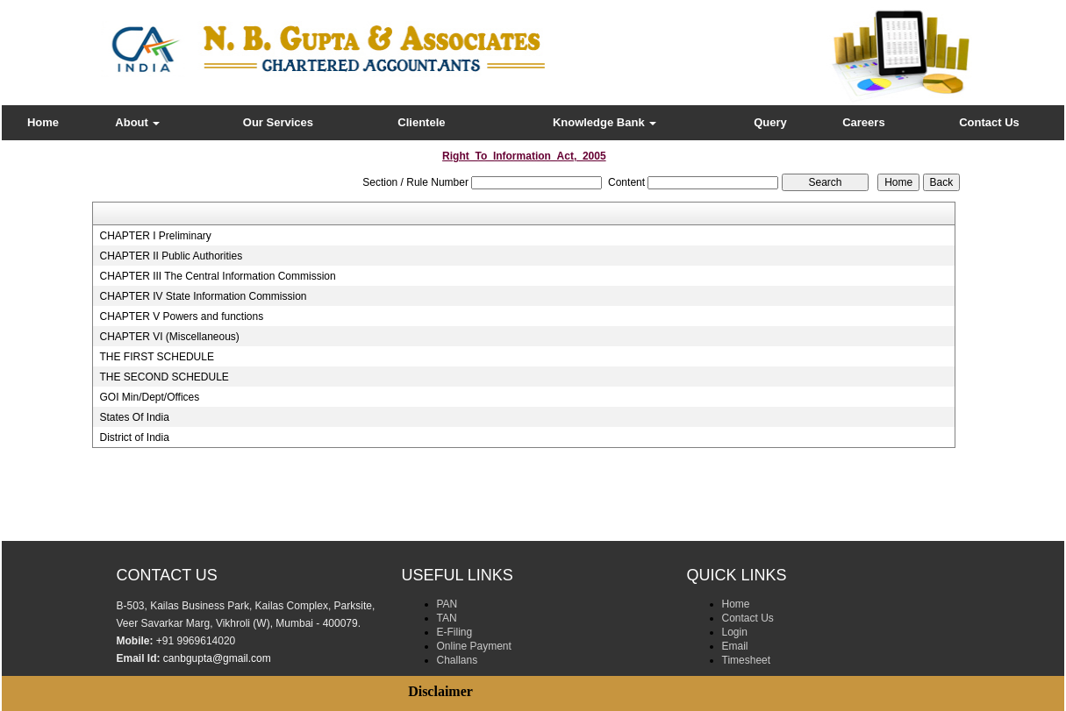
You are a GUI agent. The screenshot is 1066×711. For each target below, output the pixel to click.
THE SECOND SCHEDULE (163, 377)
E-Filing (455, 632)
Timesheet (746, 660)
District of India (133, 437)
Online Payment (474, 646)
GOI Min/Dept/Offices (149, 397)
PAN (447, 604)
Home (43, 122)
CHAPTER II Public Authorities (170, 256)
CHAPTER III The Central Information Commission (217, 276)
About (137, 122)
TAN (447, 618)
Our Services (278, 122)
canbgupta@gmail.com (217, 658)
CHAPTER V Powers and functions (181, 316)
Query (770, 122)
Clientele (421, 122)
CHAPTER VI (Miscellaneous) (169, 337)
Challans (457, 660)
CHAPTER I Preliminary (155, 236)
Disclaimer (440, 691)
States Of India (133, 417)
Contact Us (989, 122)
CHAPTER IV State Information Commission (202, 296)
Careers (863, 122)
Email (735, 646)
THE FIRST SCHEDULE (156, 357)
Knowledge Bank (604, 122)
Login (735, 632)
